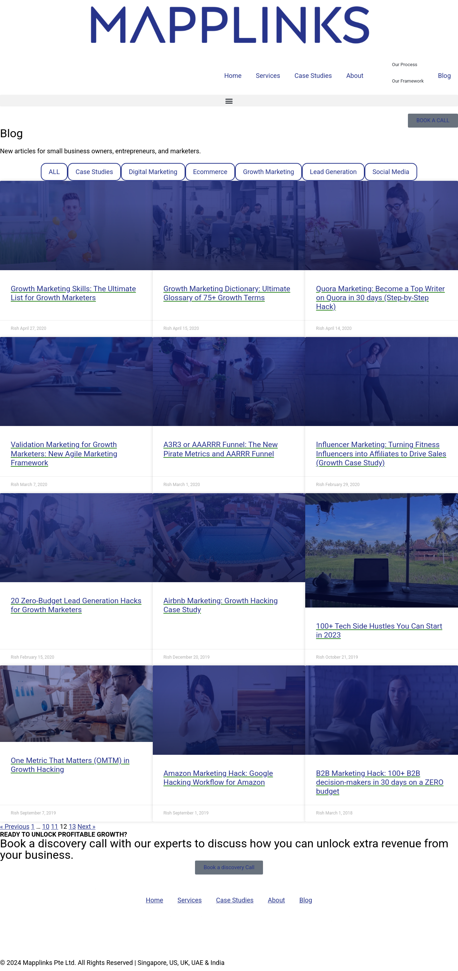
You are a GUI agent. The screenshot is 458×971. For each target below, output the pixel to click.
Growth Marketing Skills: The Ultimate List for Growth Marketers (73, 293)
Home (233, 75)
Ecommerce (210, 171)
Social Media (390, 171)
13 (72, 826)
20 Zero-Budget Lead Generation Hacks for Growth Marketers (76, 605)
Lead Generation (333, 171)
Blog (444, 75)
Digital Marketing (153, 171)
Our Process (405, 64)
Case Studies (313, 75)
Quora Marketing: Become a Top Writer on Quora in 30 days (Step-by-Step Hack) (380, 297)
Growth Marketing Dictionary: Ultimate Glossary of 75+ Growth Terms (227, 293)
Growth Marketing (268, 171)
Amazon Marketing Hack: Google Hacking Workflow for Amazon (218, 778)
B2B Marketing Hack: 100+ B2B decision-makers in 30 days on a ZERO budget (379, 782)
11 (54, 826)
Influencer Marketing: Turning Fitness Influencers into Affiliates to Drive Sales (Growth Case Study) (381, 453)
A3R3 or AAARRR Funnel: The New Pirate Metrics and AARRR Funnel (221, 449)
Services (268, 75)
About (355, 75)
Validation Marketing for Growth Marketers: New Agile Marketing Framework (64, 453)
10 (45, 826)
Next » (87, 826)
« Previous (14, 826)
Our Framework (408, 81)
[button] (229, 100)
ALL (54, 171)
